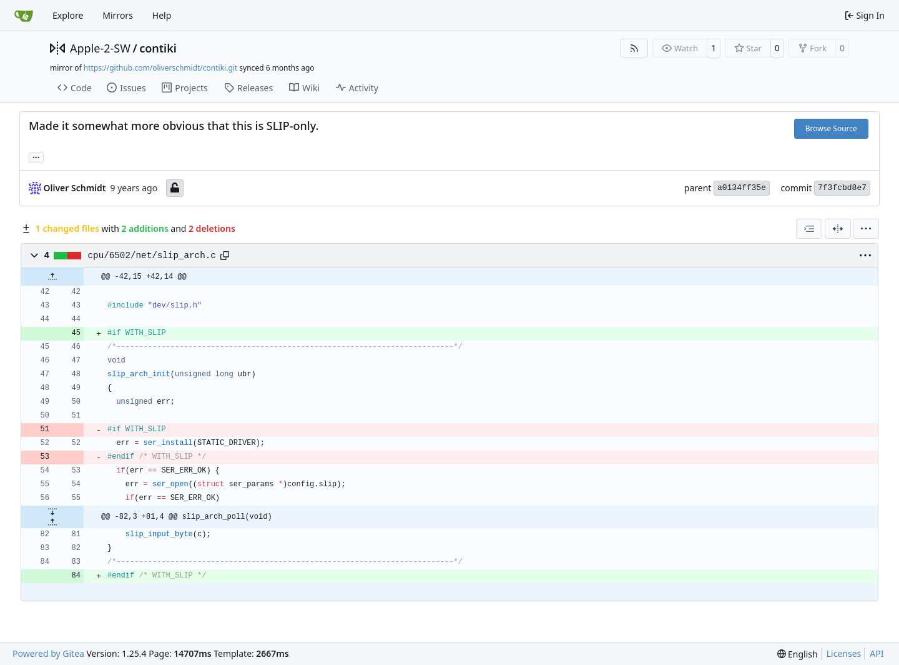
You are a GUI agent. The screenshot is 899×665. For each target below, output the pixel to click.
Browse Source (831, 128)
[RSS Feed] (634, 48)
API (876, 653)
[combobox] (809, 229)
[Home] (23, 15)
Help (162, 15)
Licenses (844, 653)
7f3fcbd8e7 (842, 187)
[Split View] (838, 229)
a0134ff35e (741, 187)
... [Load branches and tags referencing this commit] (36, 156)
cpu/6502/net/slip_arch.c (152, 256)
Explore (67, 15)
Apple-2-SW (100, 48)
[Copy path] (224, 255)
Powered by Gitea (48, 653)
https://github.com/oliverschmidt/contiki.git (160, 67)
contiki (158, 48)
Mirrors (117, 15)
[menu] (866, 229)
